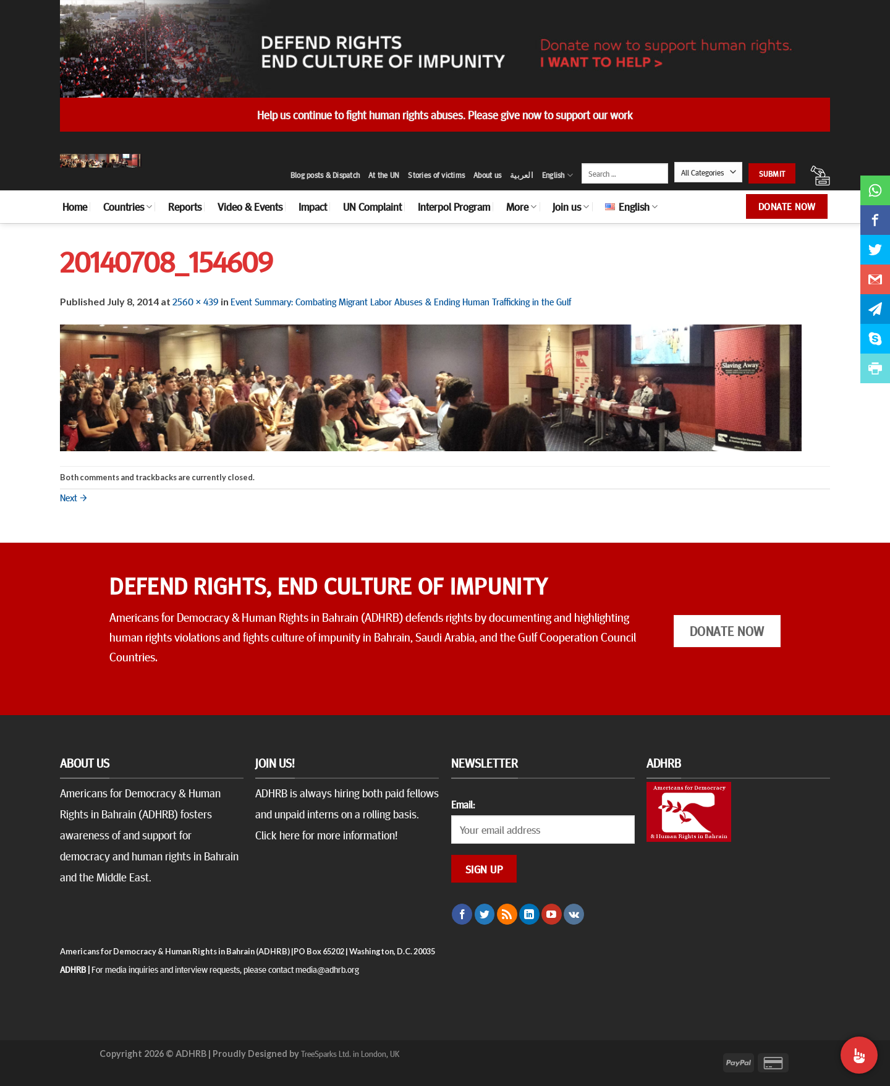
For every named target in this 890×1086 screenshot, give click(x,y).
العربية (521, 174)
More (521, 206)
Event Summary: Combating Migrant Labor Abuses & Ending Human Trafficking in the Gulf (401, 301)
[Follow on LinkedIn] (529, 914)
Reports (184, 206)
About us (487, 174)
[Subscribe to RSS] (507, 914)
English (557, 175)
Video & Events (250, 206)
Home (74, 206)
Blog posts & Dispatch (325, 174)
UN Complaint (372, 206)
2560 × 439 (195, 301)
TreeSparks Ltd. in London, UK (350, 1053)
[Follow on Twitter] (485, 914)
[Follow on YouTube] (551, 914)
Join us (571, 206)
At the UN (383, 174)
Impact (313, 206)
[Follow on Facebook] (462, 914)
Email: (463, 804)
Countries (127, 206)
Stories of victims (436, 174)
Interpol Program (454, 206)
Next (73, 497)
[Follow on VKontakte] (574, 914)
